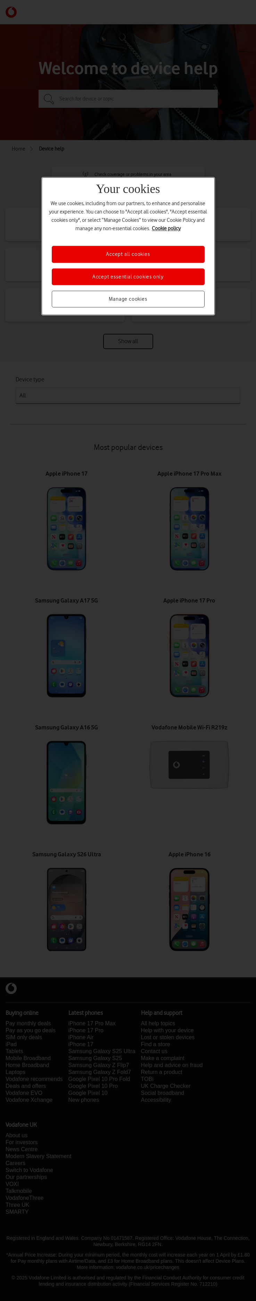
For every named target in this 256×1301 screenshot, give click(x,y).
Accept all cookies (128, 254)
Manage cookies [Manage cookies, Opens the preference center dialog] (128, 299)
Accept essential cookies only (128, 277)
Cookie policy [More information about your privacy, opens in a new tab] (166, 229)
